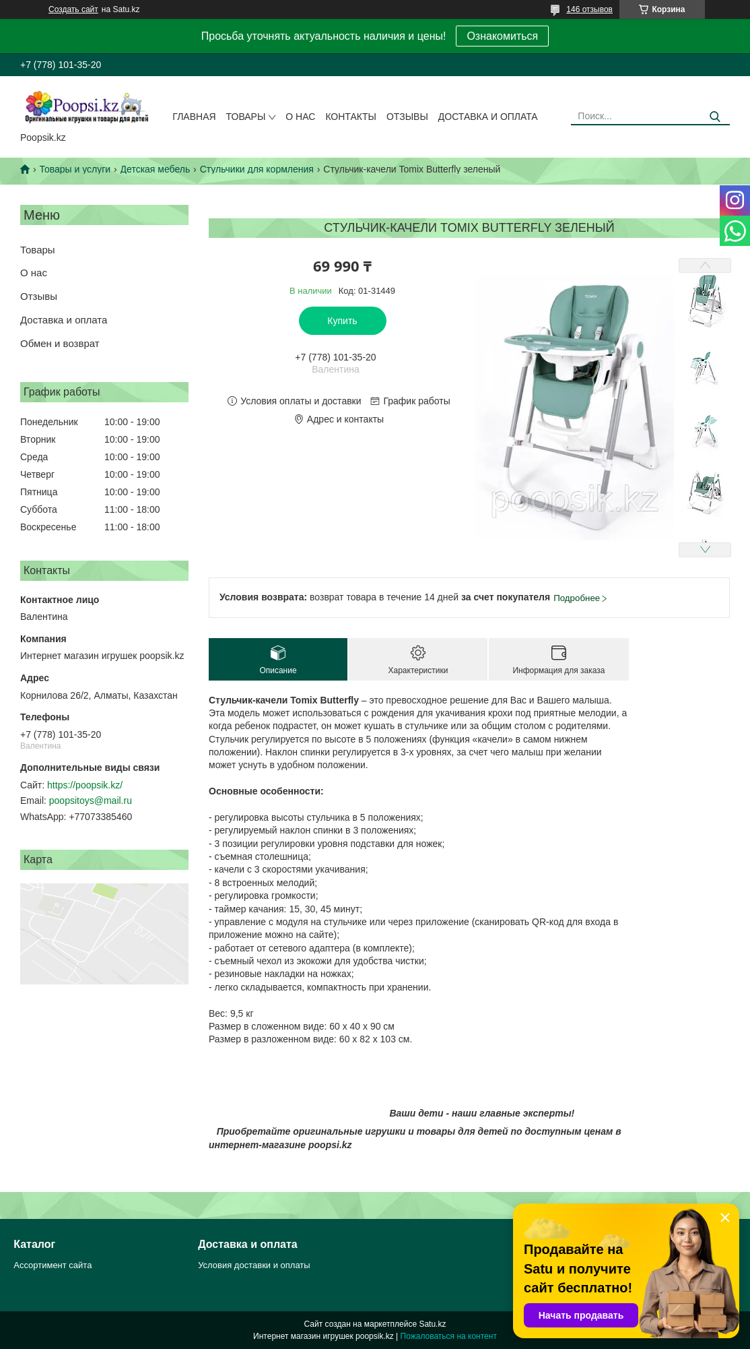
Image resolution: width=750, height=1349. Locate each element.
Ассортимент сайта (52, 1265)
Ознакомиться (502, 36)
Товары (246, 116)
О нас (300, 116)
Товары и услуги (74, 169)
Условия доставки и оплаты (254, 1265)
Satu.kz (432, 1324)
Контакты (350, 116)
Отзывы (407, 116)
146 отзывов (589, 9)
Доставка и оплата (488, 116)
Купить (342, 320)
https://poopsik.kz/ (85, 785)
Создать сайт (73, 9)
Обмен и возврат (60, 343)
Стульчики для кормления (257, 169)
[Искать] (715, 116)
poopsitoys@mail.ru (90, 800)
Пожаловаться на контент (449, 1336)
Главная (193, 116)
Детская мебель (156, 169)
